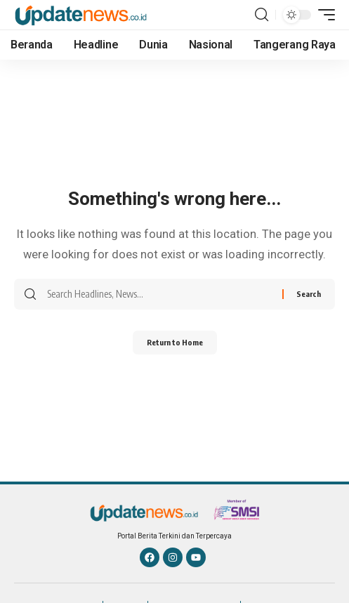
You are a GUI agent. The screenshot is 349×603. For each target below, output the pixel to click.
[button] (261, 15)
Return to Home (175, 342)
